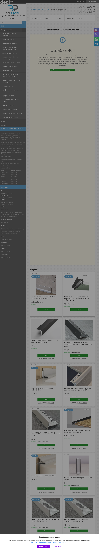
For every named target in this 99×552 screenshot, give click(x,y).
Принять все (43, 546)
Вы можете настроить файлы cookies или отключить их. (48, 542)
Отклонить (58, 546)
